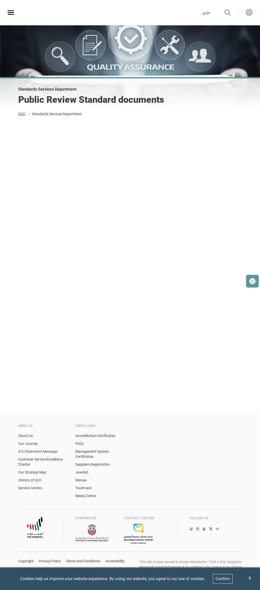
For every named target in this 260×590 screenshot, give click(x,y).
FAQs (79, 444)
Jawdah (81, 473)
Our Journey (28, 444)
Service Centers (30, 488)
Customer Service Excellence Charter (40, 462)
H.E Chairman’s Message (37, 452)
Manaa (81, 481)
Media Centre (85, 496)
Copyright (26, 562)
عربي (206, 12)
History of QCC (30, 481)
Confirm (223, 578)
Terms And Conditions (83, 562)
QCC (21, 115)
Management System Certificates (92, 454)
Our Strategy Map (32, 473)
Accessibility (115, 562)
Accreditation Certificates (95, 436)
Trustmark (83, 488)
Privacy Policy (50, 562)
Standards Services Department (57, 115)
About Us (25, 436)
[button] (252, 281)
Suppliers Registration (92, 465)
